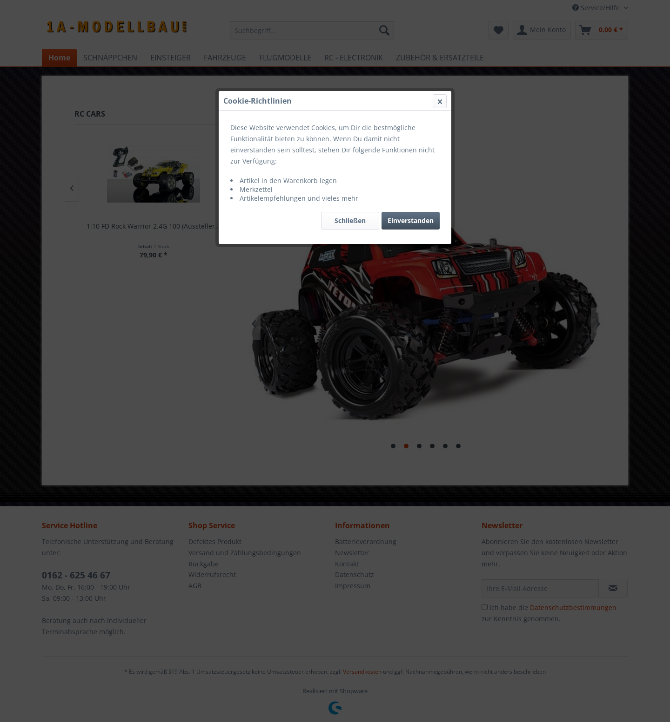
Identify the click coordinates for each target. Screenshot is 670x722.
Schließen (350, 220)
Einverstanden (411, 220)
